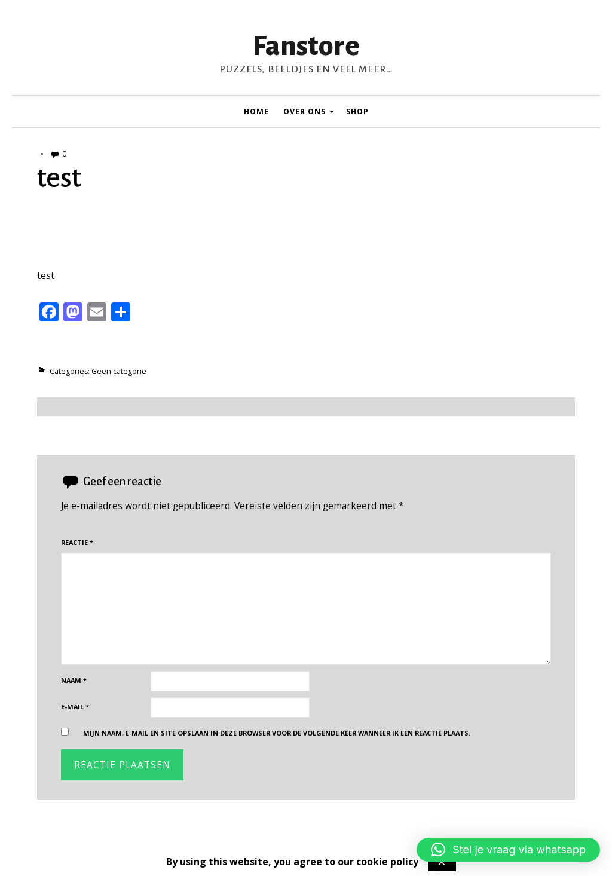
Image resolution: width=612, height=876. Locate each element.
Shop (357, 111)
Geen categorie (118, 371)
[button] (508, 850)
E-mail (75, 706)
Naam (74, 680)
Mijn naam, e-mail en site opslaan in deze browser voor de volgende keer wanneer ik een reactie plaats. (276, 732)
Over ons (304, 111)
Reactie (77, 542)
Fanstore (306, 46)
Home (256, 111)
